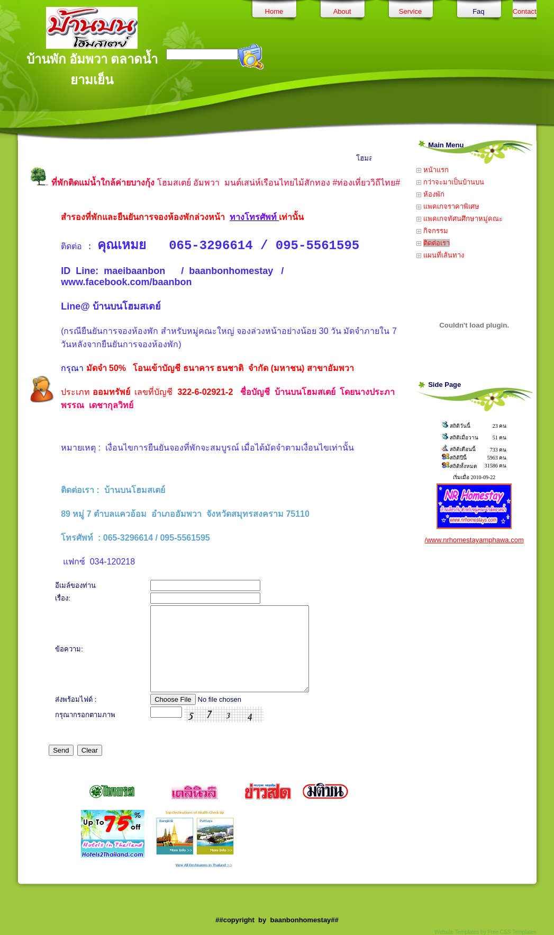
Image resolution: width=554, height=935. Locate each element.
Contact (525, 11)
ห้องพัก (430, 194)
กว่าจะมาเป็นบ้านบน (450, 182)
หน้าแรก (432, 170)
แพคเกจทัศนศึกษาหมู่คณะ (459, 219)
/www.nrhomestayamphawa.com (474, 540)
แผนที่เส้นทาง (440, 255)
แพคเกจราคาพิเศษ (447, 206)
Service (410, 11)
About (342, 11)
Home (274, 11)
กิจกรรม (432, 231)
